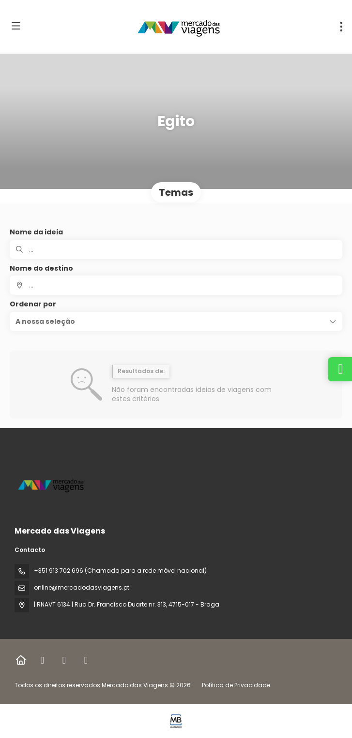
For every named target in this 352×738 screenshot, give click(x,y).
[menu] (341, 26)
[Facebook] (42, 660)
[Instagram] (64, 660)
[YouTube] (86, 660)
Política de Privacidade (236, 685)
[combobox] (176, 285)
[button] (176, 321)
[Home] (21, 660)
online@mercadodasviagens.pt (81, 587)
